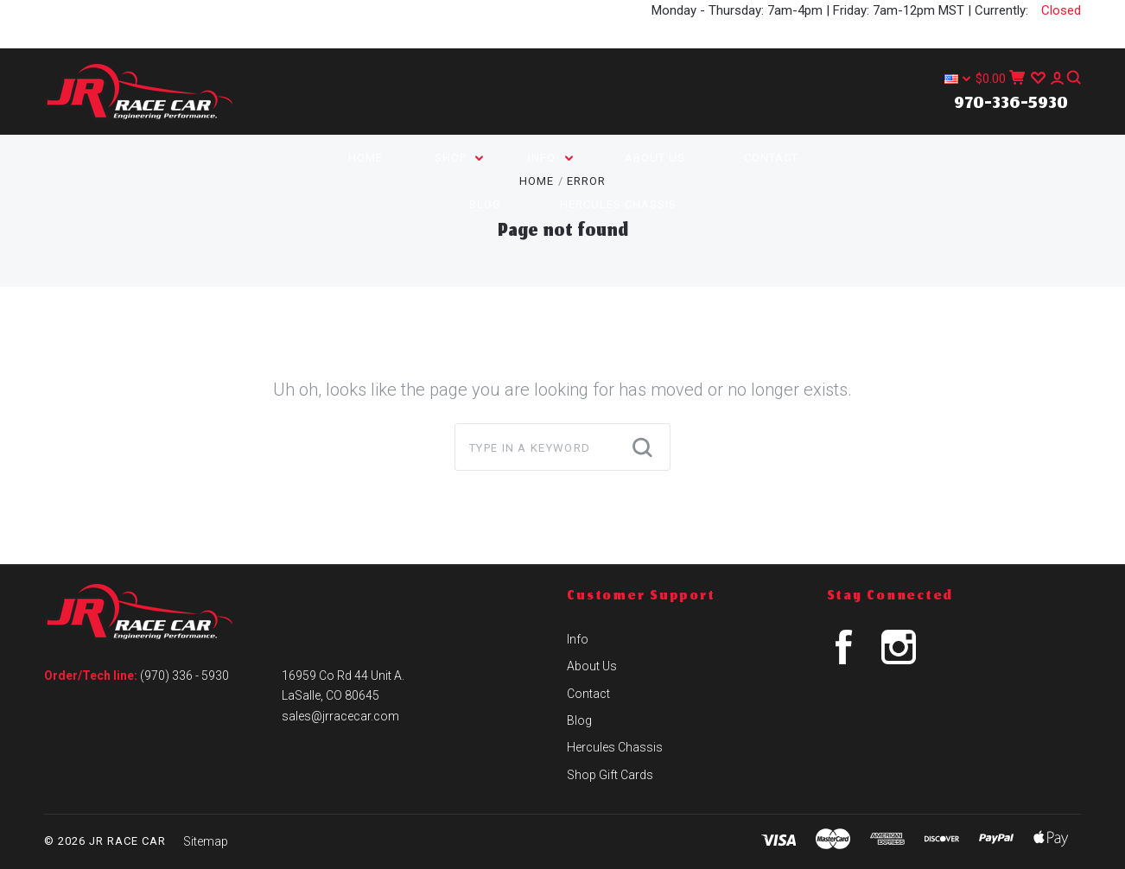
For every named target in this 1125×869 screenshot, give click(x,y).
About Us (655, 157)
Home (365, 157)
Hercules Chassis (618, 204)
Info (550, 157)
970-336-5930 (1011, 104)
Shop (459, 157)
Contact (771, 157)
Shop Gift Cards (610, 775)
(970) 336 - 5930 (184, 675)
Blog (485, 204)
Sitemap (205, 841)
